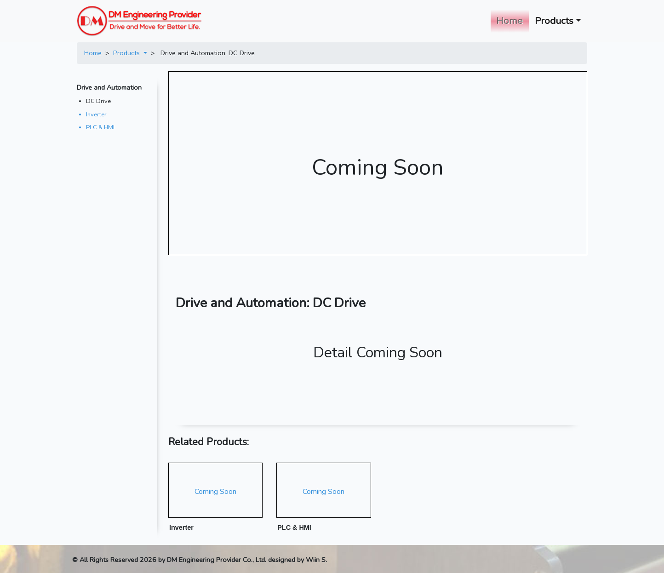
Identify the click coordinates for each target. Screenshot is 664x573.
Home (511, 20)
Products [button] (554, 20)
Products (127, 52)
